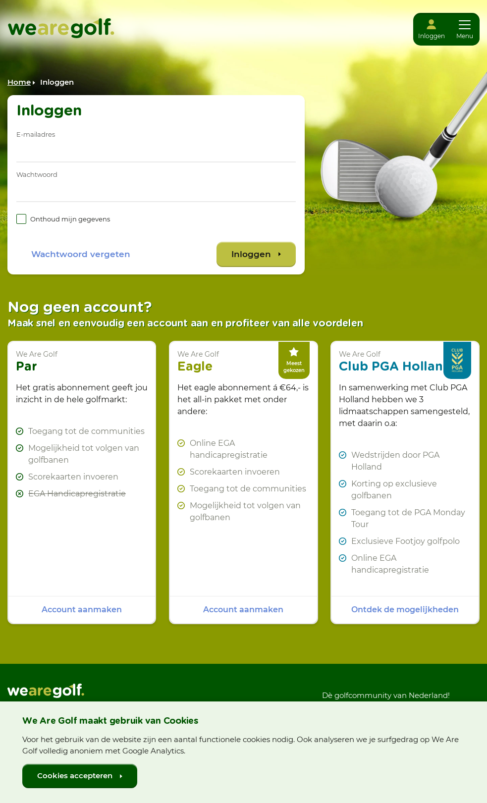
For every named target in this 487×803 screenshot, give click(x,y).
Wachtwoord (36, 174)
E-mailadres (35, 134)
